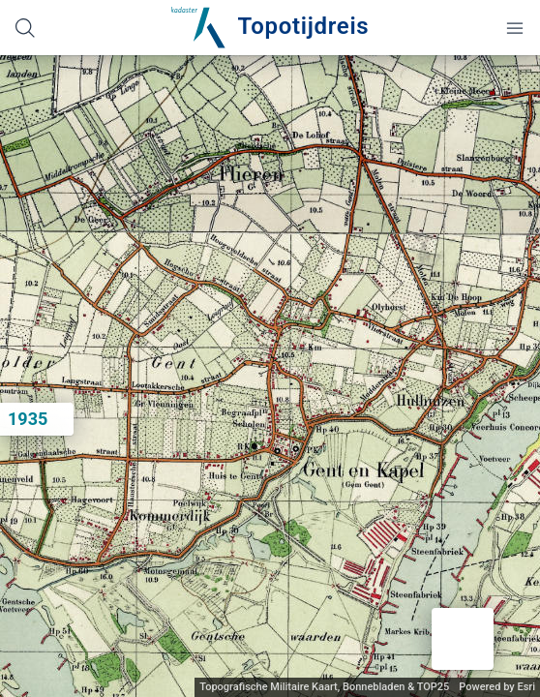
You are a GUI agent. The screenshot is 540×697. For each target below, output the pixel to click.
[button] (463, 639)
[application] (270, 376)
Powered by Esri (497, 687)
